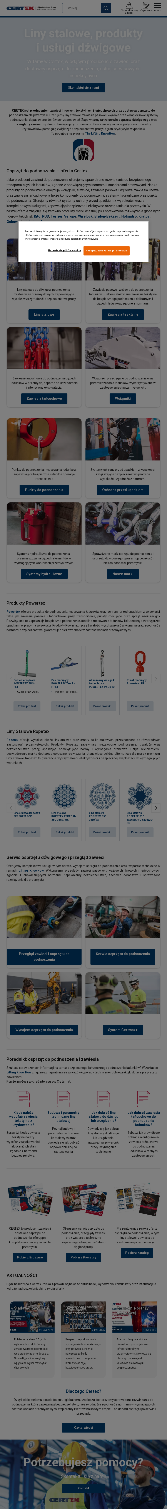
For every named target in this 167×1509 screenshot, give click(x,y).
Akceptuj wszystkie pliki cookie (106, 250)
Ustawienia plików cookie (64, 250)
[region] (83, 241)
